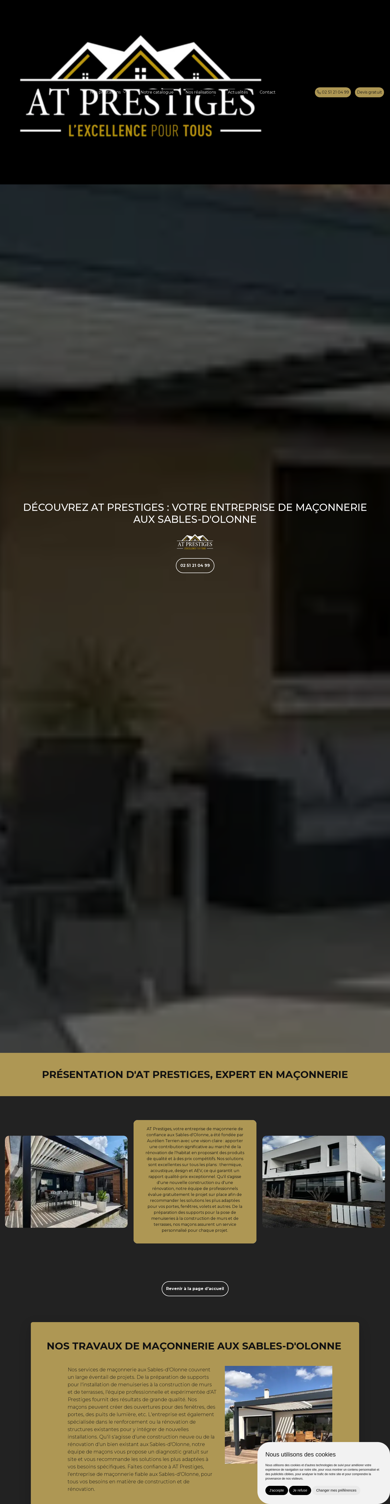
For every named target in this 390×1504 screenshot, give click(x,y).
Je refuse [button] (300, 1490)
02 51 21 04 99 (333, 92)
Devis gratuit (369, 92)
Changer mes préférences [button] (336, 1490)
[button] (125, 92)
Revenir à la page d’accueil (195, 1288)
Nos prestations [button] (105, 92)
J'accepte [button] (276, 1490)
